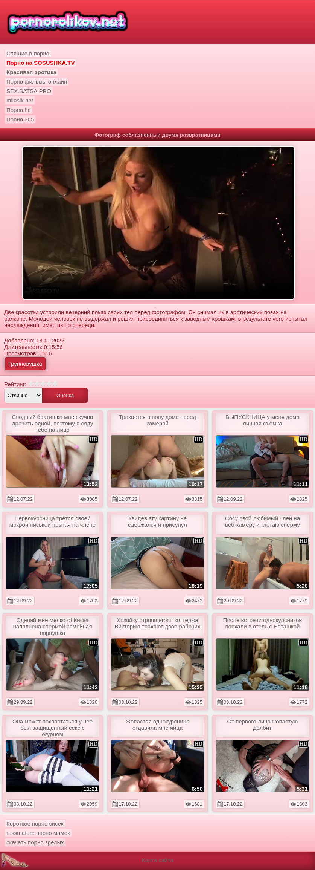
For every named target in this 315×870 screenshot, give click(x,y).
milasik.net (19, 100)
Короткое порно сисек (35, 823)
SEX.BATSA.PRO (28, 91)
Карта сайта (157, 860)
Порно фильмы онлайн (36, 81)
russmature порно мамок (38, 833)
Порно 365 (20, 119)
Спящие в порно (27, 53)
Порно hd (18, 110)
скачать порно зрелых (35, 842)
